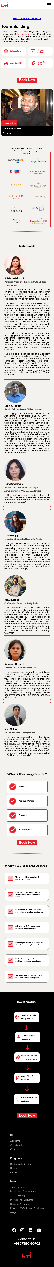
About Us (15, 1141)
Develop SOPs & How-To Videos (27, 1208)
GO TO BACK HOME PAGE (27, 18)
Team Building (17, 1187)
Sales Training (17, 1196)
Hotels (13, 1168)
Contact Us (16, 1149)
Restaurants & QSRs (20, 1164)
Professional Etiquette (21, 1200)
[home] (5, 4)
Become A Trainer (19, 1204)
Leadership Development (23, 1191)
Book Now (27, 80)
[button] (49, 4)
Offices (14, 1172)
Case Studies (17, 1145)
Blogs (13, 1212)
